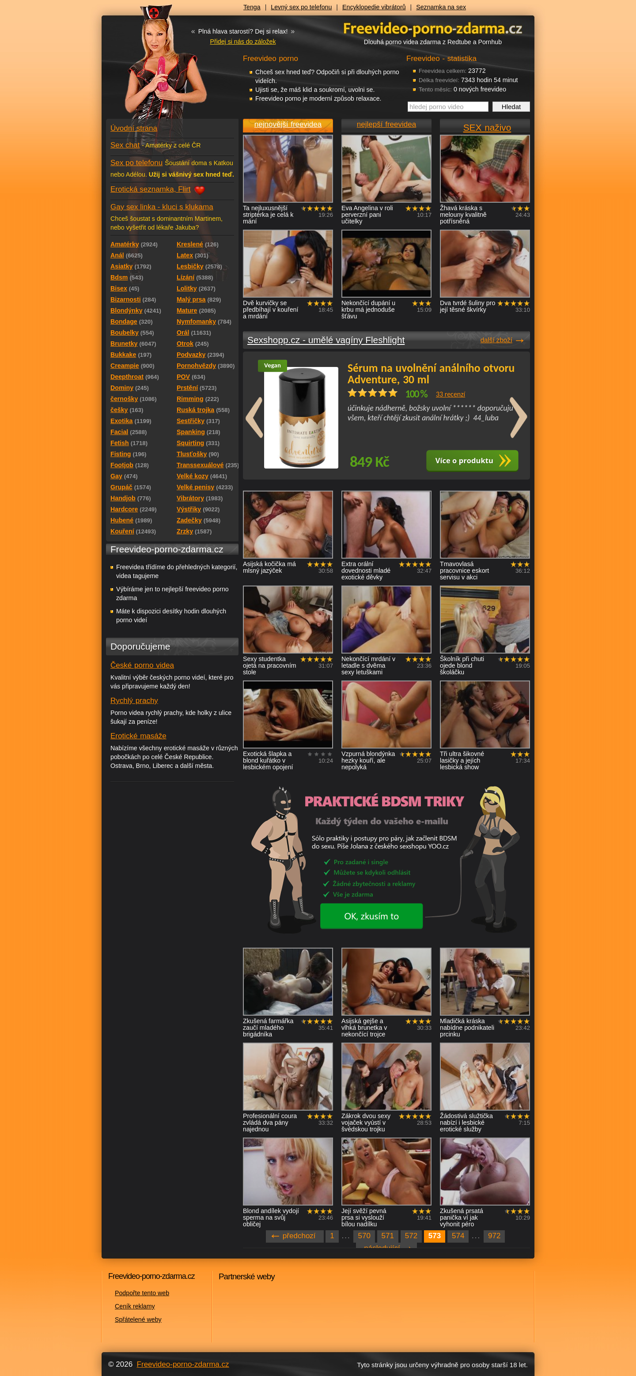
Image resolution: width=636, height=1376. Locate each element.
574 (458, 1236)
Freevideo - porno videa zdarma (433, 28)
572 (411, 1236)
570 (364, 1236)
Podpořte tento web (142, 1293)
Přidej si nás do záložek (243, 41)
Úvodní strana (133, 128)
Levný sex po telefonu (301, 7)
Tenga (252, 7)
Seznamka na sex (441, 7)
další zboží (496, 340)
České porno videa (142, 665)
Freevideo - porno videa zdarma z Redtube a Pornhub (154, 66)
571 (388, 1236)
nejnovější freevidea (288, 124)
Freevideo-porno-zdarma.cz (183, 1364)
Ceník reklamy (135, 1306)
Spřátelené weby (138, 1319)
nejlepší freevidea (386, 124)
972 (494, 1236)
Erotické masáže (138, 736)
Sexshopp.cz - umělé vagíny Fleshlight (326, 340)
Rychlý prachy (134, 700)
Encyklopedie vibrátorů (374, 7)
